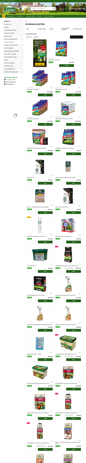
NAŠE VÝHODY (20, 16)
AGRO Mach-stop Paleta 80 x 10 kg (45, 95)
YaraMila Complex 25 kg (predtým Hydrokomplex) (16, 108)
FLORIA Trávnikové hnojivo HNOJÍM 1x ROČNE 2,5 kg (15, 96)
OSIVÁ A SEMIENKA (8, 48)
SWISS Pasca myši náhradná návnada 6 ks (46, 400)
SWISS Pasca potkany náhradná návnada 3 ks (39, 434)
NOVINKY (6, 27)
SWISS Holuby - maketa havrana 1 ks (46, 367)
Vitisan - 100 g (51, 434)
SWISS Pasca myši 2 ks (32, 400)
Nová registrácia (11, 1)
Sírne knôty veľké (31, 367)
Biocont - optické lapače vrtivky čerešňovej (59, 128)
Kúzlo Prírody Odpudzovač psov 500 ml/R (75, 197)
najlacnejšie (29, 37)
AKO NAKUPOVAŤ (11, 16)
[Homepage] (3, 16)
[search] (54, 8)
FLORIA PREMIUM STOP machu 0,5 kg (32, 197)
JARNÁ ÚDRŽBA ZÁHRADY (10, 30)
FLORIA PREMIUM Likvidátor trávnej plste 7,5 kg (75, 162)
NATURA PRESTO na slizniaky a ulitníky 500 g (46, 266)
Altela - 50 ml (30, 128)
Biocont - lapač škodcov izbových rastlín (45, 128)
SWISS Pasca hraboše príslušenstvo (75, 367)
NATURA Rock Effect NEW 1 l (74, 301)
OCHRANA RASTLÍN (9, 42)
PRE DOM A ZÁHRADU (9, 63)
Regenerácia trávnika (42, 448)
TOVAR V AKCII (8, 24)
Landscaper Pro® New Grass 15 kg (16, 125)
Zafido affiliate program (43, 459)
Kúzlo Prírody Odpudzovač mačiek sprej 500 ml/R (60, 197)
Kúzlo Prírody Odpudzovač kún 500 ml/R (46, 197)
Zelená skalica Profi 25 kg (68, 434)
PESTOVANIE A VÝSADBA (10, 54)
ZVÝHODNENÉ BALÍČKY (9, 69)
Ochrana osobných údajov (43, 455)
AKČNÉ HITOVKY (8, 36)
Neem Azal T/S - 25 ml (75, 335)
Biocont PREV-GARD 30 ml (75, 128)
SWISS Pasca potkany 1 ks (75, 400)
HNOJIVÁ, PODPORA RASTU (11, 39)
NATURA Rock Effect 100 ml (61, 301)
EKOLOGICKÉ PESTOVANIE (10, 57)
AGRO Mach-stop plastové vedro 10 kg (60, 94)
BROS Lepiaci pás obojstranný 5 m (45, 162)
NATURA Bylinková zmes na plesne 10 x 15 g (46, 231)
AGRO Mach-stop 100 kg (60, 61)
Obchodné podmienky (43, 453)
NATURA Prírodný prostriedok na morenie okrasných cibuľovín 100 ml (32, 301)
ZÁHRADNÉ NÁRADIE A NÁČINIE (11, 51)
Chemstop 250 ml (59, 163)
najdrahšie (36, 37)
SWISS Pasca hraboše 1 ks (61, 367)
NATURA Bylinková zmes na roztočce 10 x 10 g (60, 231)
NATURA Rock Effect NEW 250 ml (31, 335)
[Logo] (9, 8)
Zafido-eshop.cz (72, 455)
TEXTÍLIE (6, 60)
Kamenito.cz (72, 456)
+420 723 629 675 (11, 82)
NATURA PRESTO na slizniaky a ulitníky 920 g (61, 266)
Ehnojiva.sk (71, 453)
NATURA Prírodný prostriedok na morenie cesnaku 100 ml (75, 266)
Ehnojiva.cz (71, 458)
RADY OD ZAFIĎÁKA (49, 16)
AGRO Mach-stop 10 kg (46, 62)
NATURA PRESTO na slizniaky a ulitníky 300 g (32, 266)
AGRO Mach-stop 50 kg (32, 95)
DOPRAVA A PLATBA (30, 16)
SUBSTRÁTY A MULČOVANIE (11, 45)
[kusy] (43, 69)
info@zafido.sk (10, 84)
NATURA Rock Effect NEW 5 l (46, 335)
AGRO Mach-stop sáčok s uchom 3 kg (75, 94)
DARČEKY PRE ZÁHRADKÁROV (11, 72)
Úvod (26, 21)
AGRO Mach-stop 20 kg (75, 62)
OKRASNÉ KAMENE (8, 66)
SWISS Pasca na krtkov (61, 400)
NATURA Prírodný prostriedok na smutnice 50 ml (45, 301)
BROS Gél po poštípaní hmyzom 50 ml (32, 162)
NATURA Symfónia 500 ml (60, 335)
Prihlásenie (3, 1)
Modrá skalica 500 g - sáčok (32, 231)
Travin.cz (71, 459)
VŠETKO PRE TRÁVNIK (9, 33)
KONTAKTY (40, 16)
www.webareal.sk (48, 461)
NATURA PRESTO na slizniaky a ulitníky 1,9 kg (75, 231)
